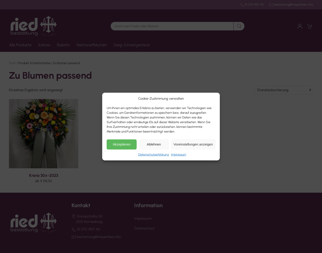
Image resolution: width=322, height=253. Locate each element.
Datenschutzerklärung (153, 154)
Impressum (178, 154)
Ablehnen (154, 144)
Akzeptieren (121, 144)
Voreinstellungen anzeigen (193, 144)
